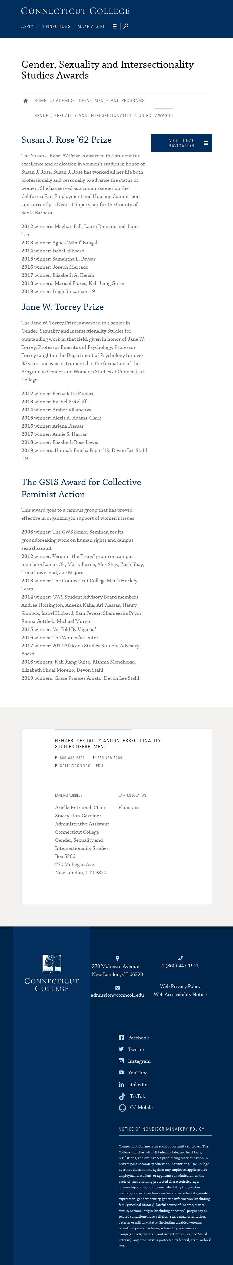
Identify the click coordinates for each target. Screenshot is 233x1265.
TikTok (137, 1095)
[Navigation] (117, 26)
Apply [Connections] (27, 26)
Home (26, 101)
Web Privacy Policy (180, 986)
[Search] (130, 26)
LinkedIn (138, 1084)
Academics (62, 100)
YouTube (138, 1072)
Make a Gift (91, 26)
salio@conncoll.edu (79, 765)
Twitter (136, 1049)
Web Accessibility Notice (180, 994)
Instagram (139, 1060)
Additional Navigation (181, 143)
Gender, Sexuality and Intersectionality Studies (92, 115)
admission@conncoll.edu (117, 994)
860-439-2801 (70, 757)
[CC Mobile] (136, 1107)
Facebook (138, 1037)
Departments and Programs (112, 100)
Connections (56, 26)
